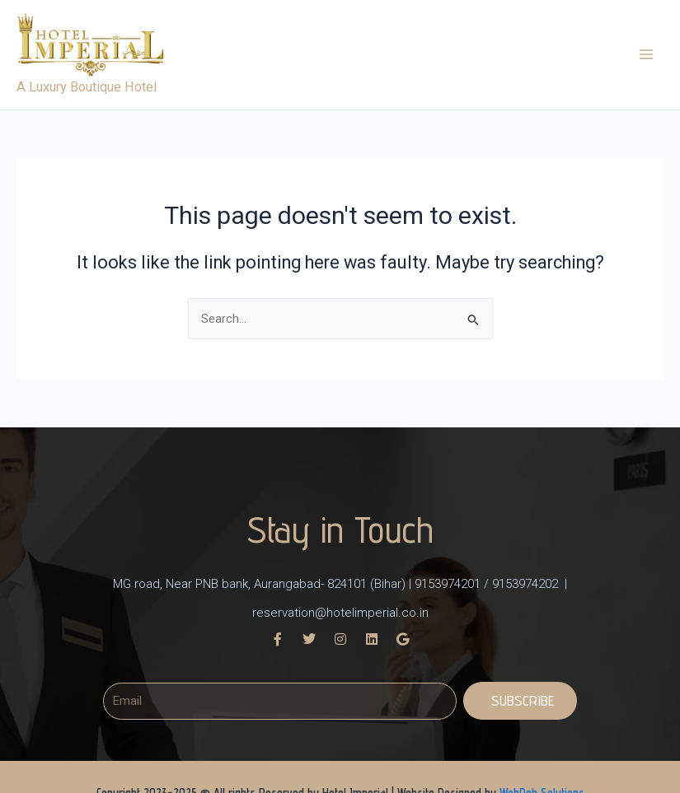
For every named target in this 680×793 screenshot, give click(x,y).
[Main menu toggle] (646, 61)
